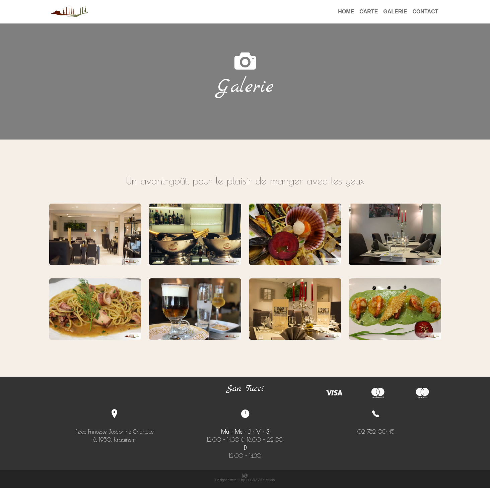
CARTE (368, 11)
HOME (346, 11)
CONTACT (425, 11)
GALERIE (395, 11)
